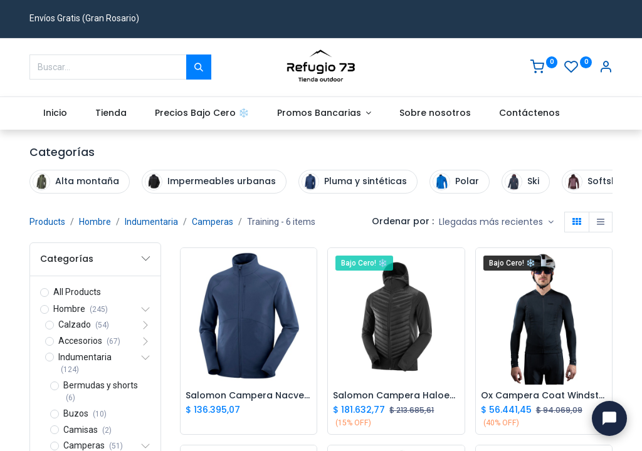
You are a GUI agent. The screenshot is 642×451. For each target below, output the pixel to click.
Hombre (95, 222)
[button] (496, 222)
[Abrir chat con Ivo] (609, 418)
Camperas (212, 222)
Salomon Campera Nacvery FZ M (249, 396)
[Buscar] (198, 67)
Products (47, 222)
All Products (77, 292)
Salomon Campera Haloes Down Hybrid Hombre (396, 396)
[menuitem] (55, 113)
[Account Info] (606, 68)
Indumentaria (151, 222)
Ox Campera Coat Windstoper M (544, 396)
